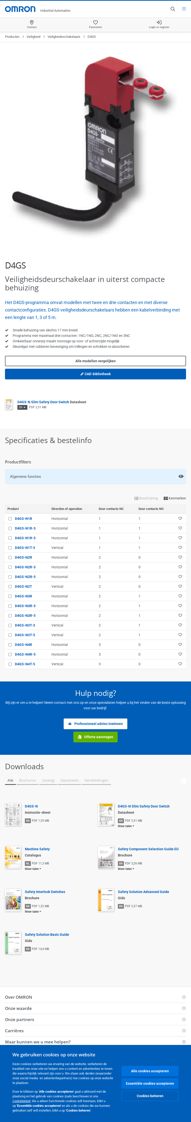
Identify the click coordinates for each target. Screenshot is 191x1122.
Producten (12, 37)
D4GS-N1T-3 (25, 548)
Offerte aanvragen (95, 737)
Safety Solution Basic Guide (47, 935)
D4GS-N (31, 806)
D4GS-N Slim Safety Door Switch (51, 402)
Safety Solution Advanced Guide (143, 892)
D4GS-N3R (23, 596)
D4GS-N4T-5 (25, 664)
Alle (10, 780)
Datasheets (69, 780)
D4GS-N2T (23, 586)
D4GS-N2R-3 (25, 567)
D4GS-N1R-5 (25, 538)
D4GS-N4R (23, 645)
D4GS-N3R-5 (25, 616)
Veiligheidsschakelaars (64, 37)
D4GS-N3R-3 (25, 606)
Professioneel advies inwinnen (95, 724)
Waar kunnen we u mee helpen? (38, 1042)
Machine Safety (37, 849)
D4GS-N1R (23, 519)
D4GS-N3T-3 (25, 625)
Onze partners (19, 1019)
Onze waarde (18, 1008)
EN (20, 407)
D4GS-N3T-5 (25, 635)
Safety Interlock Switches (45, 892)
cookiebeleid (21, 1101)
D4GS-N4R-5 (25, 654)
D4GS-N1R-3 (25, 528)
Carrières (14, 1030)
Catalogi (48, 780)
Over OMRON (18, 997)
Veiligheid (33, 37)
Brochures (27, 780)
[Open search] (172, 9)
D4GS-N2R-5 (25, 577)
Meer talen (125, 826)
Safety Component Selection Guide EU (148, 849)
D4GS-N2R (23, 557)
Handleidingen (96, 780)
